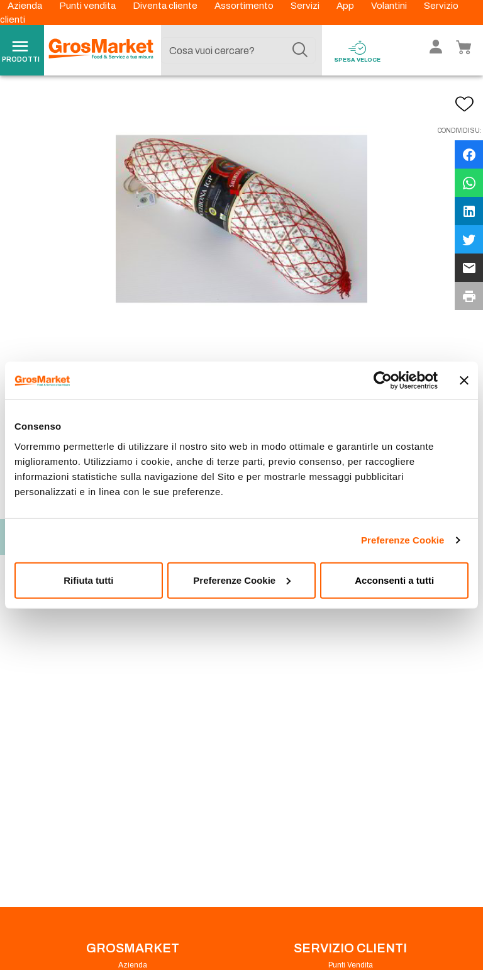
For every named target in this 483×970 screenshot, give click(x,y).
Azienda (26, 6)
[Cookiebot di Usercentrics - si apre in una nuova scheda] (383, 380)
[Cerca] (300, 50)
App (346, 6)
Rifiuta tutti (88, 579)
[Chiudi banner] (464, 380)
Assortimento (244, 6)
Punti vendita (88, 6)
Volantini (390, 6)
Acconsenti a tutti (394, 579)
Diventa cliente (166, 6)
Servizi (306, 6)
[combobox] (238, 50)
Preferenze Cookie (403, 540)
